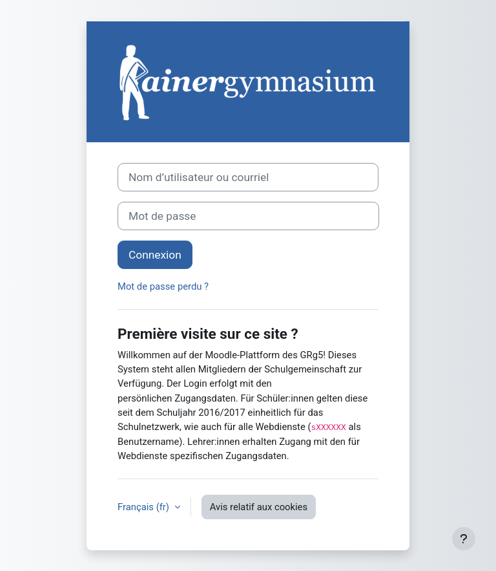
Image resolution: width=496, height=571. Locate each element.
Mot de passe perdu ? (163, 286)
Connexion (155, 254)
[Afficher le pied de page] (463, 538)
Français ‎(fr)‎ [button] (145, 507)
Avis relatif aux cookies (258, 507)
